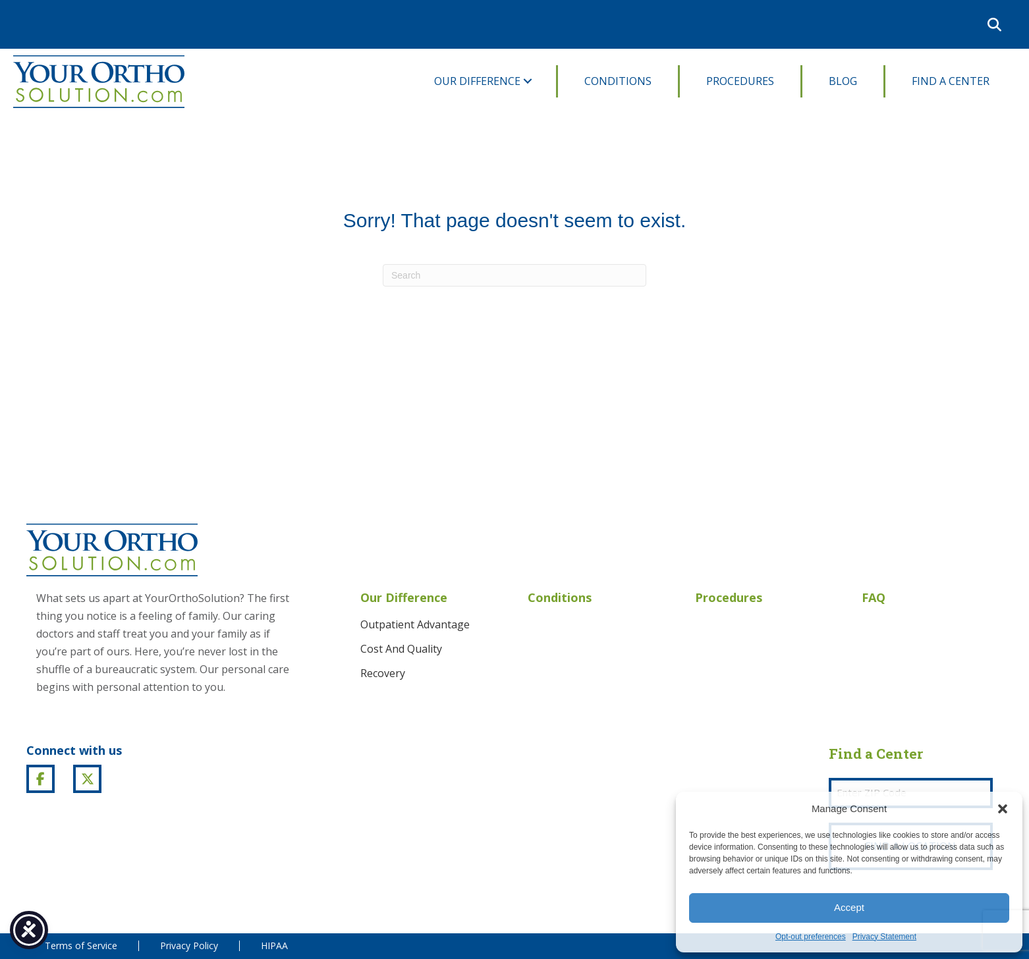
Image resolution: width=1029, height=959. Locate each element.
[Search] (514, 275)
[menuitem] (967, 24)
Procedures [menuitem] (740, 81)
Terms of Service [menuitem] (81, 946)
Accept (849, 907)
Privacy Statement (884, 936)
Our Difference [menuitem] (477, 81)
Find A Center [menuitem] (950, 81)
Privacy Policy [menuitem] (189, 946)
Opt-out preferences (810, 936)
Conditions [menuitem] (618, 81)
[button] (1002, 808)
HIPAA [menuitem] (274, 946)
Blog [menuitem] (843, 81)
